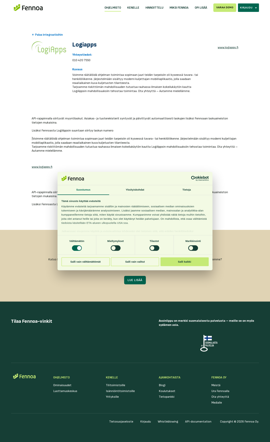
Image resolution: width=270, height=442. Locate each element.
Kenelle (133, 7)
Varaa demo (224, 7)
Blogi (162, 385)
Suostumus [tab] (83, 189)
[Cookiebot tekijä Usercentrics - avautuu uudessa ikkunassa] (194, 178)
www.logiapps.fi (228, 47)
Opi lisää (201, 7)
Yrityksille (112, 397)
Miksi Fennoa (179, 7)
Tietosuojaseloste (121, 421)
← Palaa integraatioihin (47, 35)
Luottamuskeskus (65, 391)
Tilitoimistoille (115, 385)
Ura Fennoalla (220, 391)
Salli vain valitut (135, 261)
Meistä (215, 385)
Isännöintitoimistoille (120, 391)
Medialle (216, 402)
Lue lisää (135, 280)
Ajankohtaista (169, 377)
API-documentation (198, 421)
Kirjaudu (145, 421)
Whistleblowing (168, 421)
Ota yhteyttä (220, 397)
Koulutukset (167, 391)
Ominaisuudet (62, 385)
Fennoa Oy (218, 377)
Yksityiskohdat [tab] (135, 189)
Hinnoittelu (154, 7)
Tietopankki (166, 397)
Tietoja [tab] (187, 189)
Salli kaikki (184, 261)
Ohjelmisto (113, 7)
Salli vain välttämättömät (85, 261)
